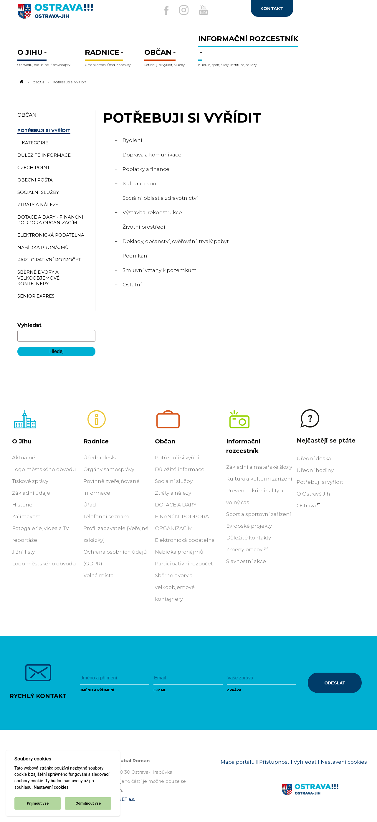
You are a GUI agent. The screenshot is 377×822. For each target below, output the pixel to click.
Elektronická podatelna (185, 540)
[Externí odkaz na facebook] (162, 10)
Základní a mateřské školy (259, 467)
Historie (22, 505)
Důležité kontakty (248, 538)
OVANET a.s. (121, 799)
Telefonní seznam (106, 516)
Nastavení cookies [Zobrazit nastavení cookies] (344, 762)
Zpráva (234, 690)
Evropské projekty (249, 526)
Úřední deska (100, 457)
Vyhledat (29, 325)
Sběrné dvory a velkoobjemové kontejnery (175, 587)
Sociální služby (174, 481)
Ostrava (306, 506)
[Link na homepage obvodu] (324, 796)
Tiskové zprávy (30, 481)
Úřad (89, 505)
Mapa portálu (238, 762)
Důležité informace (179, 469)
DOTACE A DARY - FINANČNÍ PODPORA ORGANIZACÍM (182, 516)
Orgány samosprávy (108, 469)
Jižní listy (23, 552)
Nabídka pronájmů (179, 552)
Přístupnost (274, 762)
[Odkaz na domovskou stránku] (20, 82)
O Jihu (22, 441)
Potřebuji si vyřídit (178, 457)
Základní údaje (31, 493)
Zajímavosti (27, 516)
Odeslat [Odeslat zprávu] (334, 682)
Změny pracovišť (247, 549)
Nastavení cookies (51, 787)
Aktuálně (23, 457)
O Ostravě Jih (313, 494)
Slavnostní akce (246, 561)
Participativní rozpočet (184, 564)
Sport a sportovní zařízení (258, 514)
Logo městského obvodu (44, 469)
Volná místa (98, 575)
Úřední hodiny (315, 470)
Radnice (96, 441)
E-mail (159, 690)
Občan (38, 82)
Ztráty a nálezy (173, 493)
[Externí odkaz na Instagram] (182, 10)
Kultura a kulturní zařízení (259, 479)
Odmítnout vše (88, 803)
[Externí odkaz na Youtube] (205, 10)
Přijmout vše (38, 803)
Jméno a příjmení (97, 690)
